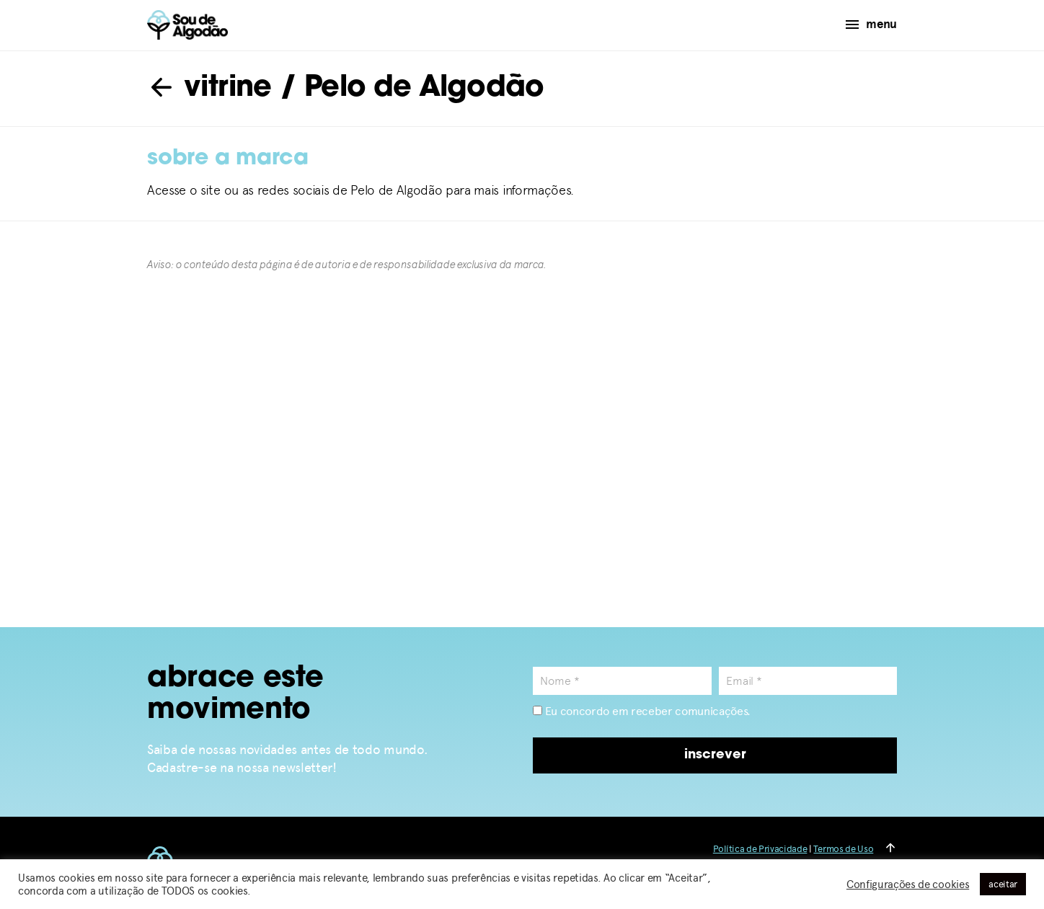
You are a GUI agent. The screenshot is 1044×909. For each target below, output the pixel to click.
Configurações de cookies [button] (907, 884)
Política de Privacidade (760, 848)
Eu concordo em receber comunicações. (642, 711)
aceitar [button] (1002, 884)
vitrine (209, 88)
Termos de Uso (843, 848)
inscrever (715, 755)
